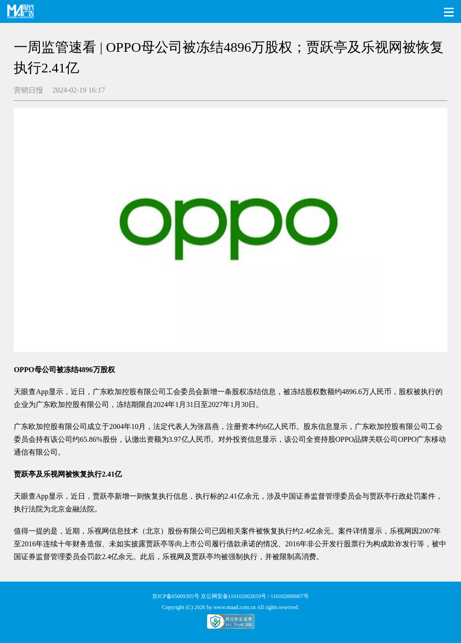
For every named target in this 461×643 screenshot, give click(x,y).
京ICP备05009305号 (175, 596)
